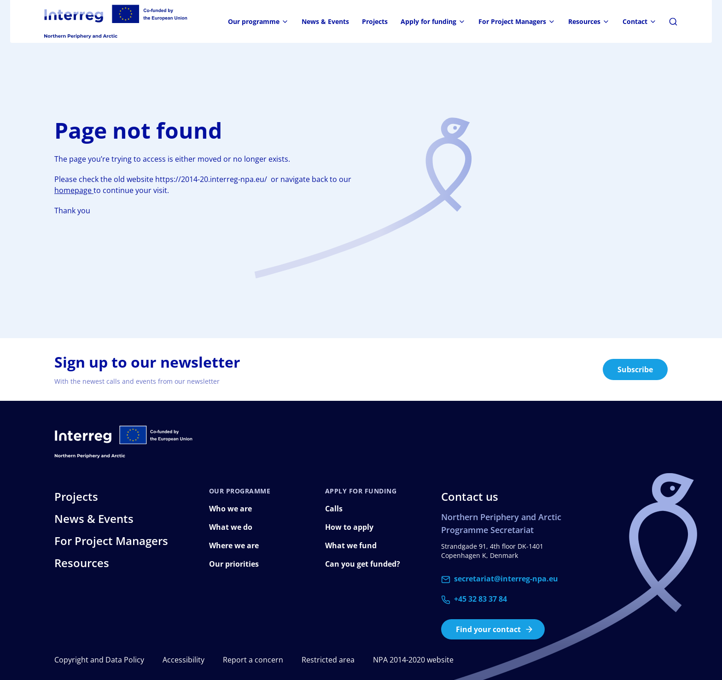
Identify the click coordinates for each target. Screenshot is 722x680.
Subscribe (635, 369)
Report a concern (253, 660)
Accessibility (183, 660)
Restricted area (328, 660)
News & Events (325, 21)
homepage (73, 190)
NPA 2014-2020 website (413, 660)
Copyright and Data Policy (99, 660)
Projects (375, 21)
